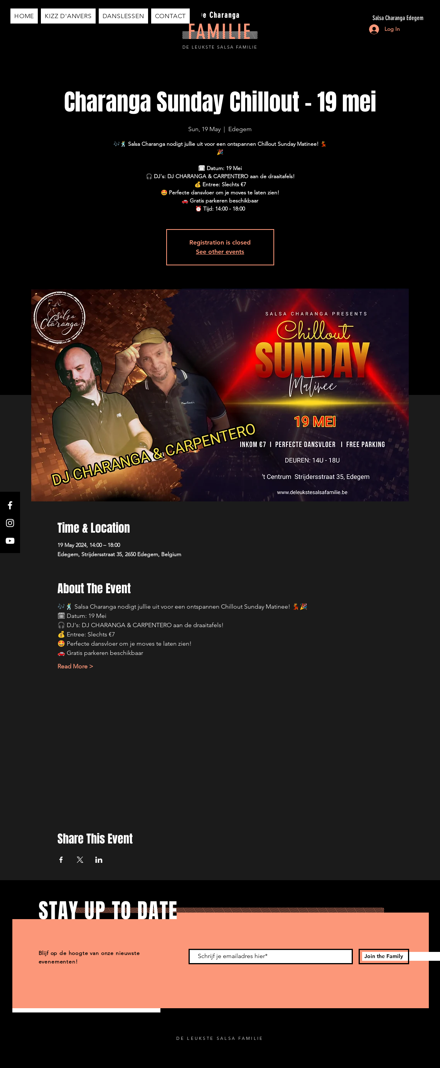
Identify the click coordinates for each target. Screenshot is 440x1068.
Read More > (75, 666)
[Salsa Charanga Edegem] (350, 18)
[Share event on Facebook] (61, 860)
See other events (220, 251)
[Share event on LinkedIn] (99, 860)
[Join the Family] (384, 956)
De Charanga (219, 15)
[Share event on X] (80, 860)
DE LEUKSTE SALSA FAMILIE (220, 47)
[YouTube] (10, 540)
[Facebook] (10, 505)
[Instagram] (10, 523)
